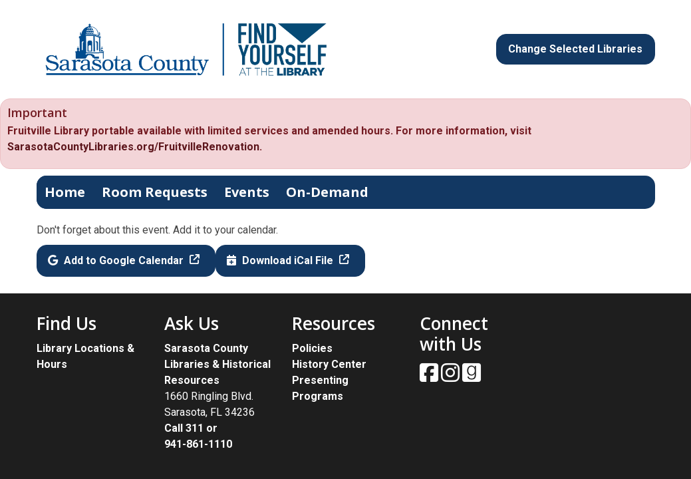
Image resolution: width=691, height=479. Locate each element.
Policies (312, 348)
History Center (329, 364)
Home (65, 192)
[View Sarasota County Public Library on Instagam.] (451, 377)
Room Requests (154, 192)
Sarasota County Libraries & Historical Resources (217, 364)
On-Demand (327, 192)
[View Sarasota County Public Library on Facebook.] (430, 377)
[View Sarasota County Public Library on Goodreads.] (471, 377)
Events (246, 192)
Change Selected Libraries (575, 49)
